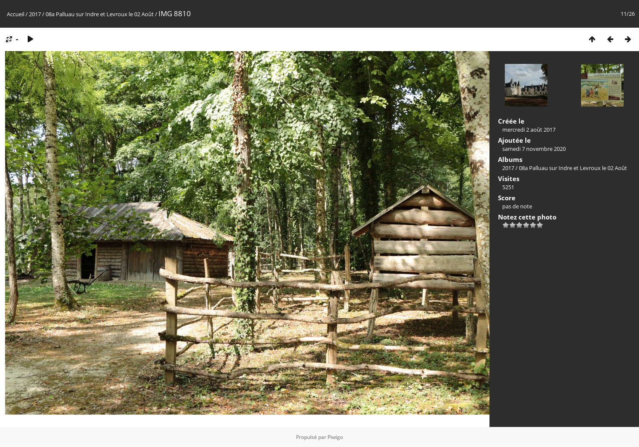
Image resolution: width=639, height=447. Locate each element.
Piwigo (335, 437)
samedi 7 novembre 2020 (534, 149)
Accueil (15, 14)
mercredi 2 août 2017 (529, 129)
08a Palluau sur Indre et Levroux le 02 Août (100, 14)
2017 (35, 14)
